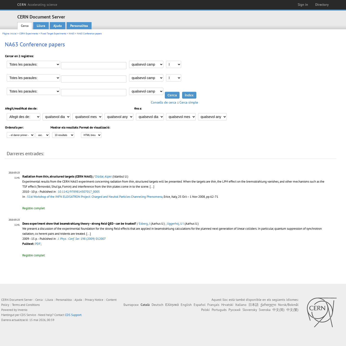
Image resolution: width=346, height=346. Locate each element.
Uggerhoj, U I (175, 224)
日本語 (253, 305)
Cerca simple (188, 102)
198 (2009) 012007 (82, 239)
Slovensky (249, 310)
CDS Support (73, 315)
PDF (38, 244)
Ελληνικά (172, 305)
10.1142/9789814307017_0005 (79, 192)
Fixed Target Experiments (53, 33)
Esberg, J (144, 224)
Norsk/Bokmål (288, 305)
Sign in (303, 4)
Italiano (241, 305)
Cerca (25, 26)
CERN (37, 4)
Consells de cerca (163, 102)
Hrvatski (227, 305)
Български (131, 305)
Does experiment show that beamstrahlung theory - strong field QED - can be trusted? (79, 224)
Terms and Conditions (26, 305)
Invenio (22, 310)
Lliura (41, 26)
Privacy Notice (94, 300)
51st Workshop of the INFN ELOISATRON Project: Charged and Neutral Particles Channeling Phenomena (94, 197)
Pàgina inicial (9, 33)
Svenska (265, 310)
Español (199, 305)
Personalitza (79, 26)
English (186, 305)
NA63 (71, 33)
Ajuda (57, 26)
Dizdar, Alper (103, 176)
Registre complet (33, 208)
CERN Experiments (28, 33)
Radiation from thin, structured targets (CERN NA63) (57, 176)
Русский (235, 310)
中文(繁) (292, 310)
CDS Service (28, 315)
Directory (322, 4)
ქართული (268, 305)
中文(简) (278, 310)
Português (219, 310)
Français (213, 305)
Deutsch (157, 305)
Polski (205, 310)
